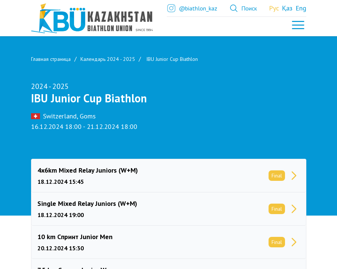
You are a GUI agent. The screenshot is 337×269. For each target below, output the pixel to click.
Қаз (287, 8)
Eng (300, 8)
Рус (274, 8)
